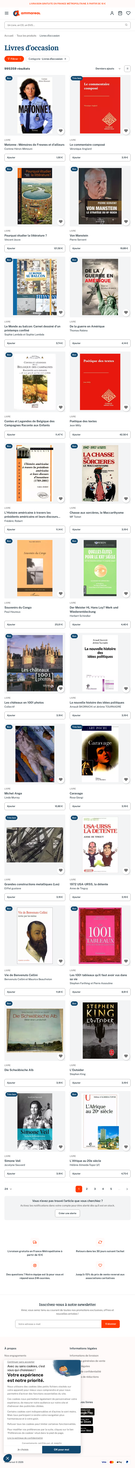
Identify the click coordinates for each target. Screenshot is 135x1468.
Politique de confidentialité (85, 1371)
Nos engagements (15, 1355)
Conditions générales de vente (87, 1360)
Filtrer (14, 59)
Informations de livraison (84, 1355)
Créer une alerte (67, 1216)
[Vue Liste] (127, 69)
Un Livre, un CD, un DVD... (67, 25)
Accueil (8, 35)
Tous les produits (26, 35)
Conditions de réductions (84, 1376)
